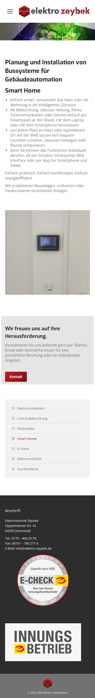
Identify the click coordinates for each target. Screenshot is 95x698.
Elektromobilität (29, 459)
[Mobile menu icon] (10, 11)
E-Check (23, 448)
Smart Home (26, 438)
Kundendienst (28, 469)
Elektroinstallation (31, 408)
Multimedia (25, 428)
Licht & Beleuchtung (32, 418)
